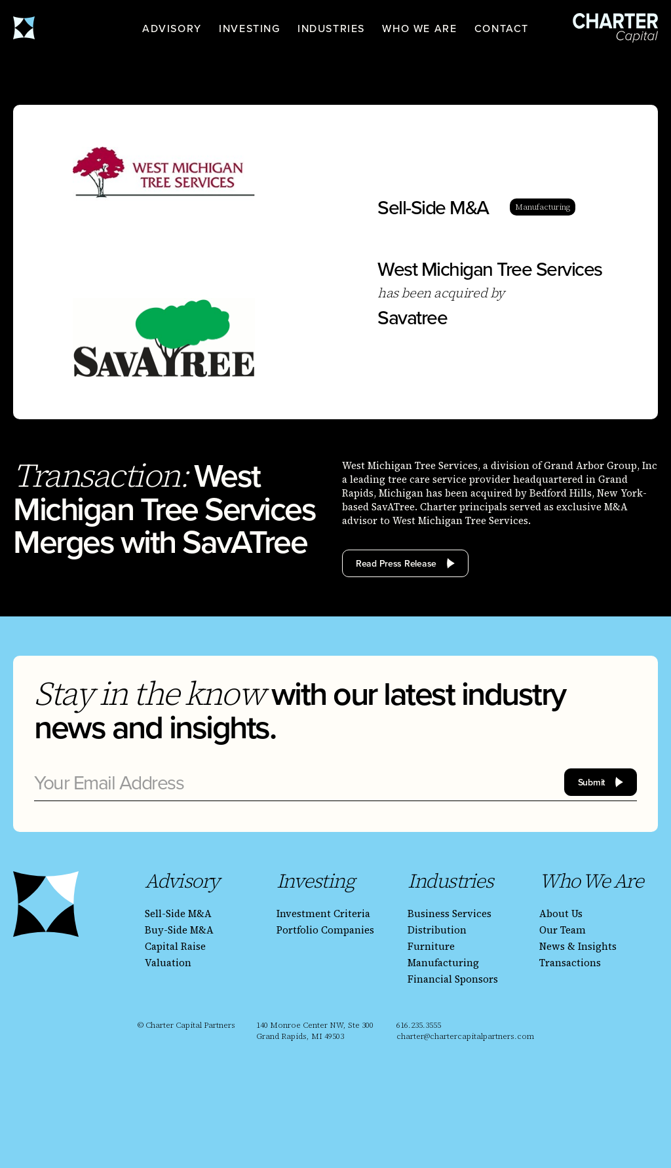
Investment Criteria (323, 913)
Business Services (449, 913)
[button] (172, 27)
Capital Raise (175, 946)
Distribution (437, 930)
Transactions (570, 963)
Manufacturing (443, 963)
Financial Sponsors (453, 979)
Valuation (168, 963)
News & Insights (578, 946)
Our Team (562, 930)
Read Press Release (396, 563)
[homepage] (55, 27)
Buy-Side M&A (179, 930)
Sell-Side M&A (178, 913)
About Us (561, 913)
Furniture (431, 946)
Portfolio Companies (325, 930)
